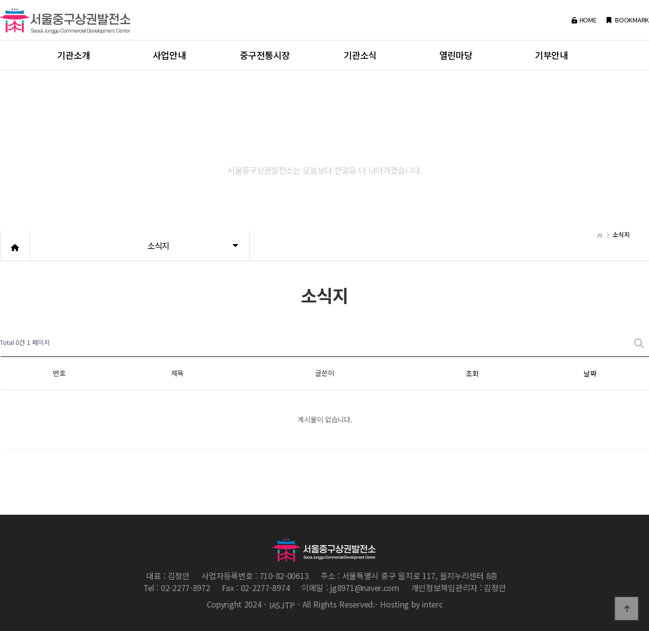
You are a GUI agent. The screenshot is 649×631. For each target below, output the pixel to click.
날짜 (590, 373)
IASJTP (282, 606)
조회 (472, 373)
